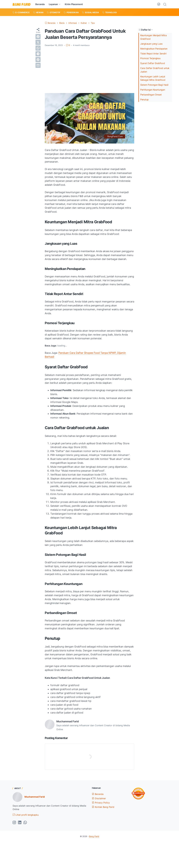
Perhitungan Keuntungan (152, 89)
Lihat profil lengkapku (26, 814)
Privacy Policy (101, 802)
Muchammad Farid (34, 796)
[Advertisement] (89, 70)
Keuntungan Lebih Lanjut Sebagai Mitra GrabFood (152, 78)
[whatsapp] (38, 48)
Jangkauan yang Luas (151, 43)
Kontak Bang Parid (103, 807)
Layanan (53, 4)
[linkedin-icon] (19, 822)
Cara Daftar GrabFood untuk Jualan (154, 70)
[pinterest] (38, 59)
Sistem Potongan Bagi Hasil (154, 84)
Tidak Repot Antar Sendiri (153, 53)
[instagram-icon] (14, 822)
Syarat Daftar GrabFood (152, 63)
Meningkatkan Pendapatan (153, 48)
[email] (38, 65)
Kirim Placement (74, 4)
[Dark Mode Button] (158, 4)
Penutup (144, 99)
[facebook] (38, 36)
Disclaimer (99, 798)
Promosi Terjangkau (150, 58)
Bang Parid (94, 836)
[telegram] (38, 53)
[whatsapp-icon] (25, 822)
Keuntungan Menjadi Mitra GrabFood (153, 37)
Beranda (40, 4)
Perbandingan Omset (151, 94)
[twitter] (38, 42)
